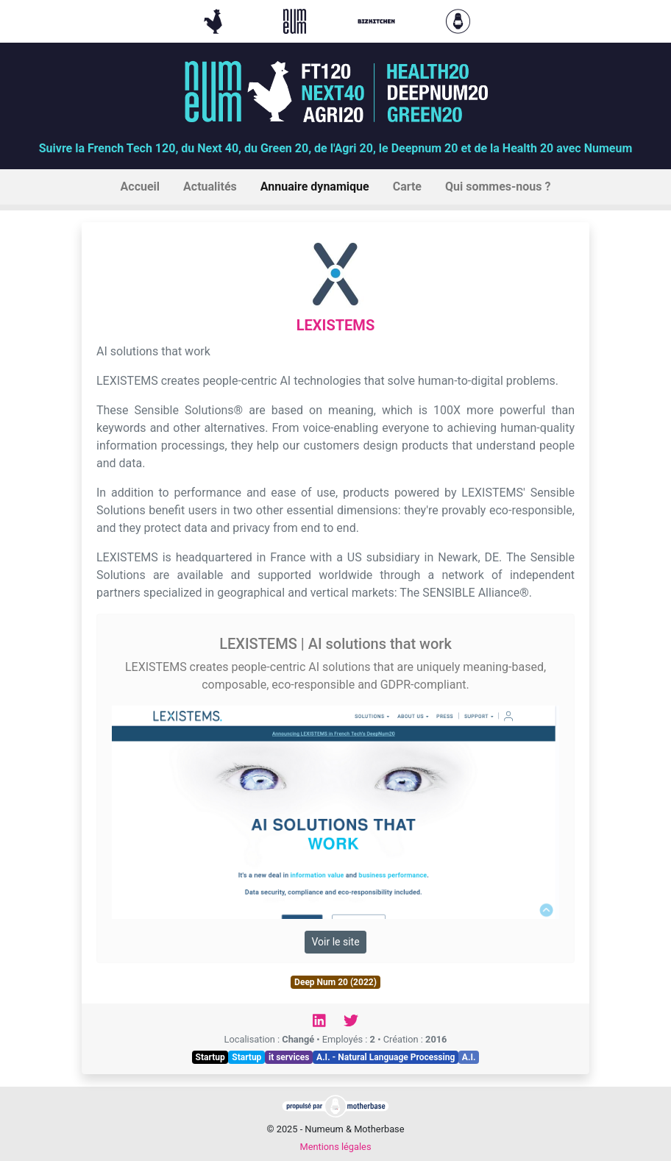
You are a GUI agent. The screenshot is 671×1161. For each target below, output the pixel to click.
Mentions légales (335, 1146)
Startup (210, 1057)
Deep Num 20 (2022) (335, 982)
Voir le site (335, 942)
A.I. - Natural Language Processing (385, 1057)
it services (289, 1057)
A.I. (469, 1057)
